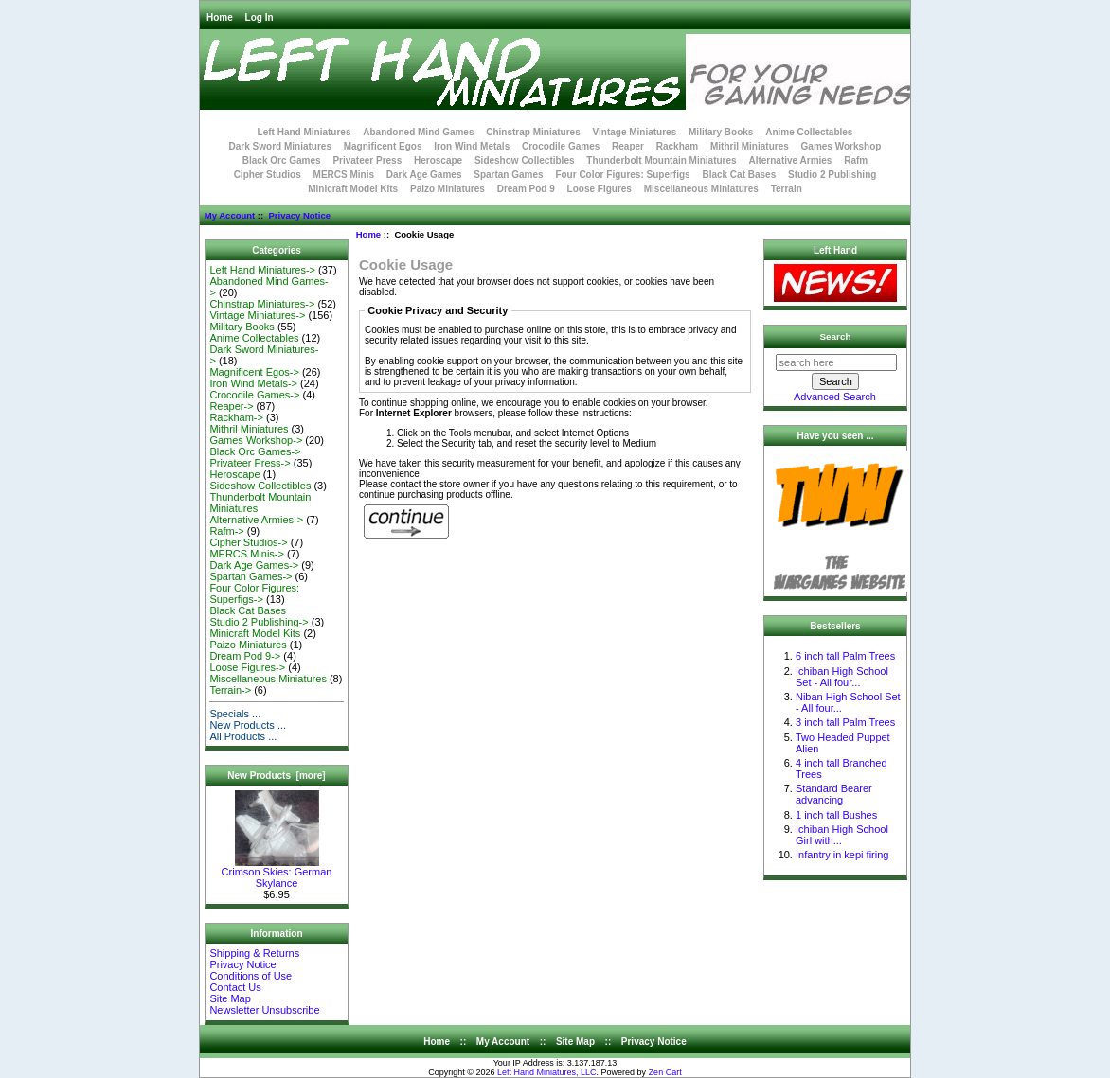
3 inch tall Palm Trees (845, 722)
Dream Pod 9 (526, 189)
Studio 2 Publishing (832, 174)
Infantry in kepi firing (842, 854)
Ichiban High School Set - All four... (842, 676)
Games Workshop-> (255, 440)
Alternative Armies (790, 160)
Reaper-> (231, 406)
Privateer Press (367, 160)
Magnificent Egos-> (253, 372)
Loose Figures (599, 189)
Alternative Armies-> (256, 519)
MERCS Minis (343, 174)
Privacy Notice (299, 215)
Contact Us (234, 987)
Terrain (786, 189)
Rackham (677, 146)
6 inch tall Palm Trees (845, 656)
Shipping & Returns (254, 953)
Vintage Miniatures (635, 132)
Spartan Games (508, 174)
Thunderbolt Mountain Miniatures (661, 160)
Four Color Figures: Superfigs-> (254, 593)
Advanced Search (835, 396)
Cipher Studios (267, 174)
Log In (259, 17)
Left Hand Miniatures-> (262, 269)
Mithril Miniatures (749, 146)
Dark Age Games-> (253, 565)
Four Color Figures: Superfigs (622, 174)
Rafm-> (226, 531)
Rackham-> (236, 417)
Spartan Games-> (250, 576)
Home (219, 17)
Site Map (229, 998)
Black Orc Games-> (254, 451)
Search (835, 336)
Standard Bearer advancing (834, 794)
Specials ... (234, 713)
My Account (230, 215)
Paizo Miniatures (447, 189)
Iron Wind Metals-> (253, 383)
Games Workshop (841, 146)
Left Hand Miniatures (304, 132)
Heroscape (438, 160)
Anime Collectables (808, 132)
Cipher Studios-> (248, 542)
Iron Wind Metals (472, 146)
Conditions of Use (250, 975)
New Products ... (247, 725)
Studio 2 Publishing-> (258, 621)
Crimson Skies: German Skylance (277, 873)
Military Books (721, 132)
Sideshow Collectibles (524, 160)
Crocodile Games (561, 146)
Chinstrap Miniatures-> (261, 303)
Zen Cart (665, 1072)
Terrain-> (230, 690)
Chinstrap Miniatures (533, 132)
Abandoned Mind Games (418, 132)
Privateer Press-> (249, 462)
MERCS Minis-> (246, 553)
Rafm (856, 160)
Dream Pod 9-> (244, 656)
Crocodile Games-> (254, 394)
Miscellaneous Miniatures (701, 189)
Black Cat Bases (739, 174)
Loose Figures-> (247, 667)
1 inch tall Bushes (836, 815)
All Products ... (243, 736)
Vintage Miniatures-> (257, 315)
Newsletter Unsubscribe (264, 1010)
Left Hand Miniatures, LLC (547, 1072)
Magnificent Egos (383, 146)
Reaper (628, 146)
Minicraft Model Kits (353, 189)
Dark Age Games (424, 174)
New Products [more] (276, 775)
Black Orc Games (281, 160)
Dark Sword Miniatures (280, 146)
